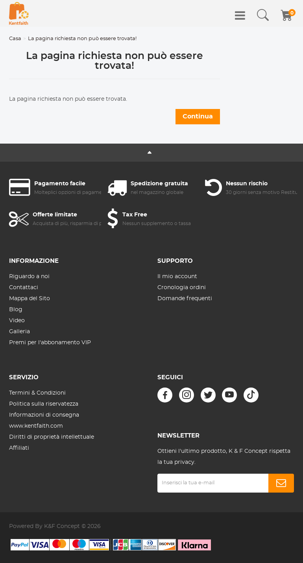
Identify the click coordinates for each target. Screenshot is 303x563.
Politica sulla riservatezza (43, 404)
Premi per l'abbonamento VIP (50, 342)
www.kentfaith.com (36, 426)
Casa (15, 38)
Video (17, 320)
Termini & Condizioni (37, 393)
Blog (15, 309)
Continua (198, 116)
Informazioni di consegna (44, 415)
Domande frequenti (184, 298)
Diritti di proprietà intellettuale (51, 437)
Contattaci (23, 287)
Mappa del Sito (29, 298)
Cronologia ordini (181, 287)
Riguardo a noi (29, 276)
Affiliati (19, 448)
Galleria (19, 331)
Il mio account (177, 276)
